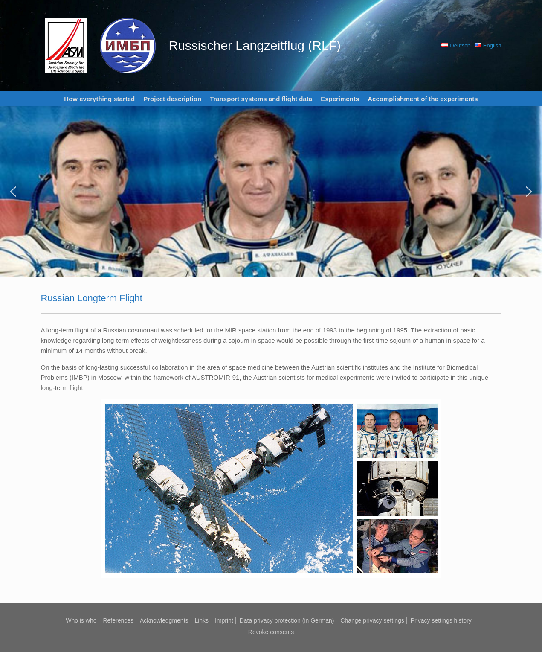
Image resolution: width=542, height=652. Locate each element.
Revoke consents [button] (271, 632)
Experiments (340, 98)
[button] (13, 191)
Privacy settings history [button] (441, 620)
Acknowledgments (164, 620)
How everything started (99, 98)
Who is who (81, 620)
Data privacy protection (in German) (287, 620)
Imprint (224, 620)
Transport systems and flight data (261, 98)
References (118, 620)
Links (201, 620)
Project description (172, 98)
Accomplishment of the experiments (423, 98)
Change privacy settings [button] (372, 620)
